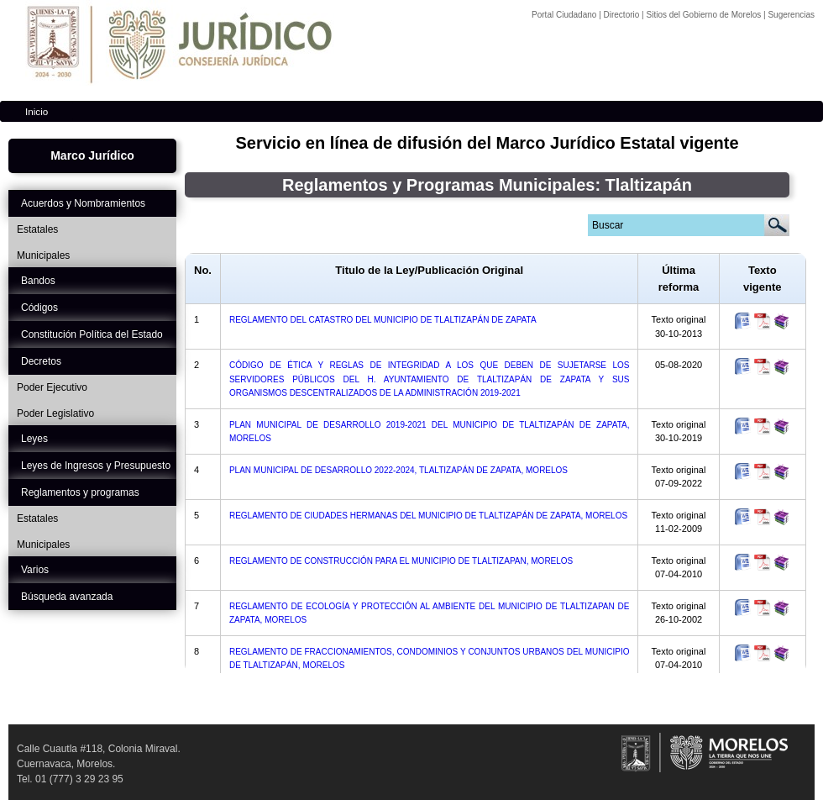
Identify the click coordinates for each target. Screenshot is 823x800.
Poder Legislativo (55, 413)
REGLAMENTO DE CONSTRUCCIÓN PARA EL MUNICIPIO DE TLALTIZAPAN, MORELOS (401, 561)
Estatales (37, 229)
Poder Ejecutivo (52, 387)
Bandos (38, 281)
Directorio (623, 14)
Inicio (36, 111)
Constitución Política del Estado (92, 334)
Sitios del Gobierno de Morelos (704, 14)
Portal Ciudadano (565, 14)
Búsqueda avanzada (67, 597)
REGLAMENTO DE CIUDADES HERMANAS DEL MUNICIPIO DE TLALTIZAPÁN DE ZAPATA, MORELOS (428, 515)
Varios (35, 570)
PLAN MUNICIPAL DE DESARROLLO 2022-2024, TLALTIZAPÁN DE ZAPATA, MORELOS (398, 470)
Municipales (43, 255)
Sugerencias (791, 14)
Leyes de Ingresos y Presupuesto (95, 465)
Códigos (39, 307)
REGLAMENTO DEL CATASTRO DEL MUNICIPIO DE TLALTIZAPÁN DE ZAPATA (383, 319)
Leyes (34, 439)
